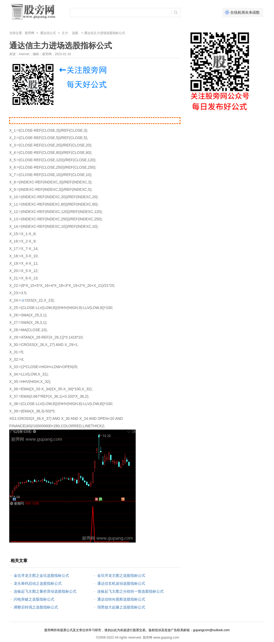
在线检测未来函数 (245, 12)
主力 (65, 33)
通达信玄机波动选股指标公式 (121, 583)
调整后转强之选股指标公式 (36, 607)
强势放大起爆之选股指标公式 (121, 607)
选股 (75, 33)
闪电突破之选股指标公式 (34, 599)
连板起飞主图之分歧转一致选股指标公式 (130, 591)
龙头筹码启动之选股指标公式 (38, 583)
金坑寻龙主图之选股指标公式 (121, 575)
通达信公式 (48, 33)
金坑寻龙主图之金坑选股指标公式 (41, 575)
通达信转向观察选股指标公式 (121, 599)
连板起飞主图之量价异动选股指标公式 (45, 591)
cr (23, 300)
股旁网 (29, 33)
